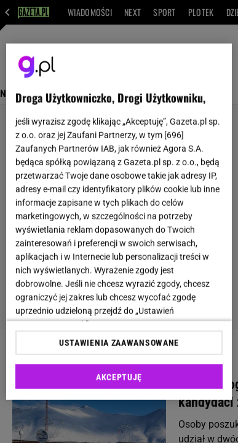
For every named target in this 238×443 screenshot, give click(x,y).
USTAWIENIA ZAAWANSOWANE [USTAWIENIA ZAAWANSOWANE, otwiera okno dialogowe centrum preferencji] (119, 343)
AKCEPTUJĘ (119, 377)
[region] (119, 221)
